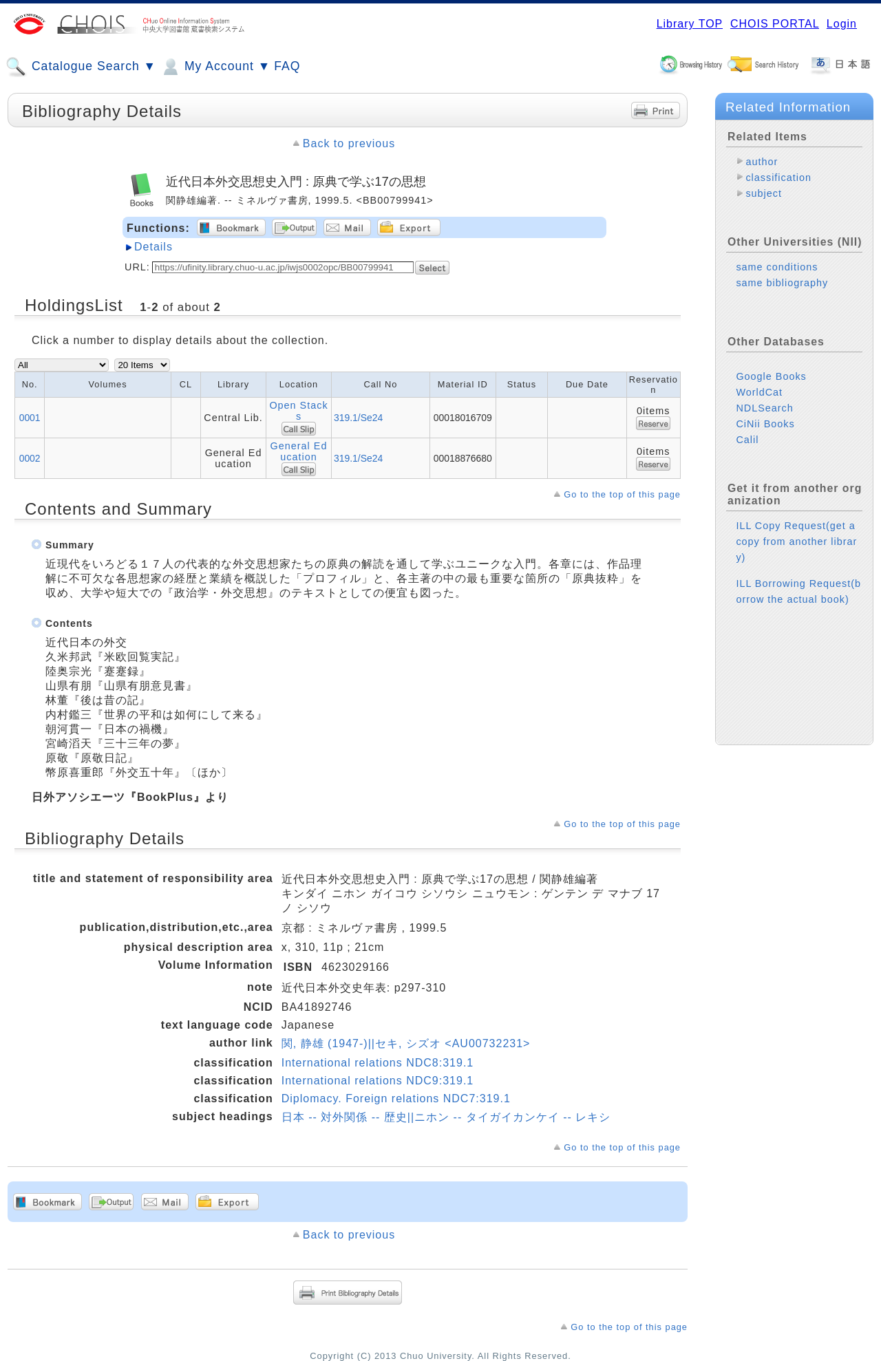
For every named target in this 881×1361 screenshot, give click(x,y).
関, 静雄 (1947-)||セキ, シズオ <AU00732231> (406, 1043)
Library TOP (690, 24)
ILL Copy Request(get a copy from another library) (796, 541)
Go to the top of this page (622, 494)
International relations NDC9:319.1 (378, 1080)
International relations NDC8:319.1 (378, 1063)
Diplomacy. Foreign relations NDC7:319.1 (396, 1098)
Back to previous (349, 143)
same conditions (777, 266)
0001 (30, 417)
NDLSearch (764, 408)
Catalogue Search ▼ (81, 66)
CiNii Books (765, 423)
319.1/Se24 (358, 417)
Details (153, 247)
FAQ (287, 66)
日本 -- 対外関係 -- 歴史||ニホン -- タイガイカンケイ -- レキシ (446, 1117)
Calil (747, 439)
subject (763, 193)
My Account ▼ (215, 66)
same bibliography (782, 282)
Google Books (771, 376)
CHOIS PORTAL (774, 24)
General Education (299, 451)
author (761, 161)
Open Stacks (298, 411)
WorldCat (759, 392)
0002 (30, 458)
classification (778, 177)
